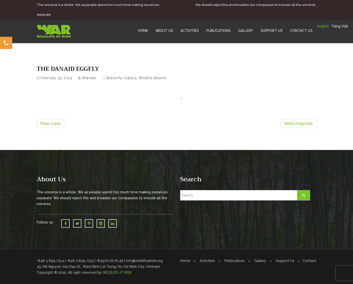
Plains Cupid (50, 123)
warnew (89, 78)
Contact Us (301, 31)
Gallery (245, 31)
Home (143, 31)
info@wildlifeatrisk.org (144, 261)
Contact (309, 261)
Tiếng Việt (339, 26)
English (323, 26)
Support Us (272, 31)
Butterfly (114, 78)
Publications (218, 31)
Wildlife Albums (152, 78)
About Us (164, 31)
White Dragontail (298, 123)
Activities (189, 31)
